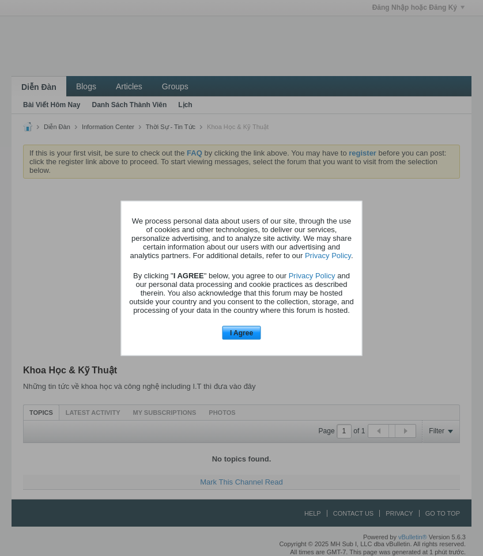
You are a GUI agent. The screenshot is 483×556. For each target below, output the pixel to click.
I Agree (241, 333)
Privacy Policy (328, 255)
